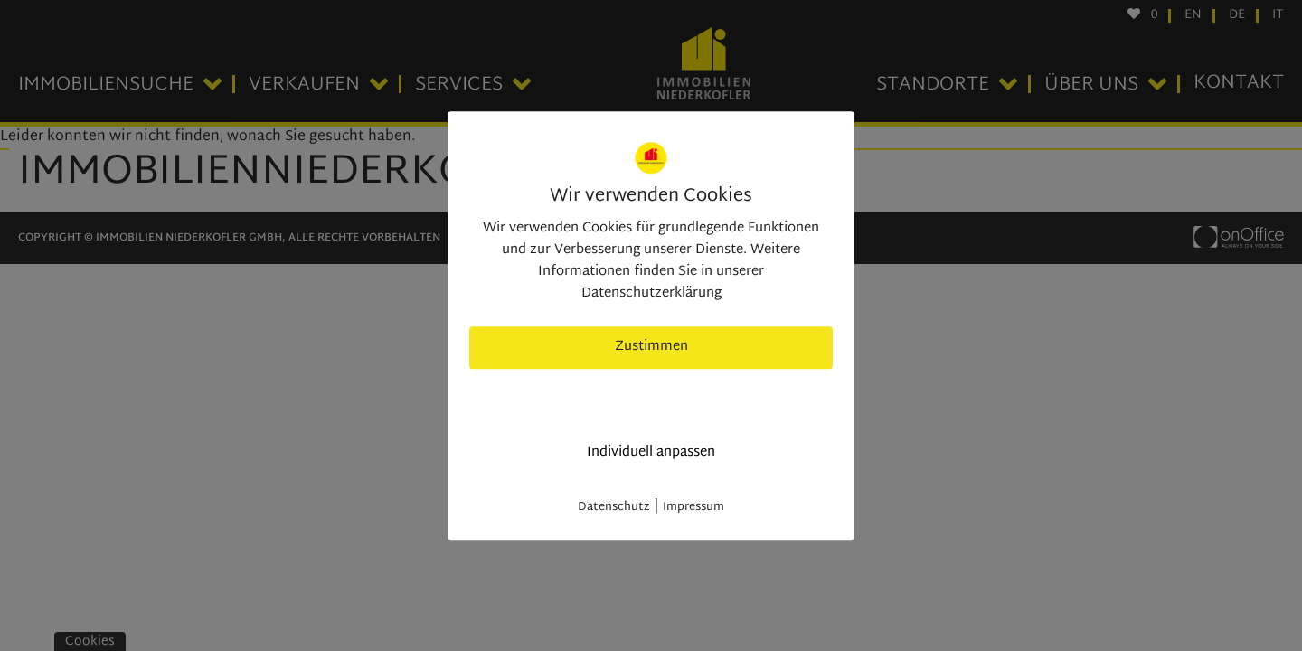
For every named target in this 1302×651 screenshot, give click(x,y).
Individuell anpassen (651, 452)
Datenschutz (614, 507)
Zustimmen (651, 347)
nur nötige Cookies (651, 400)
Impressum (693, 507)
